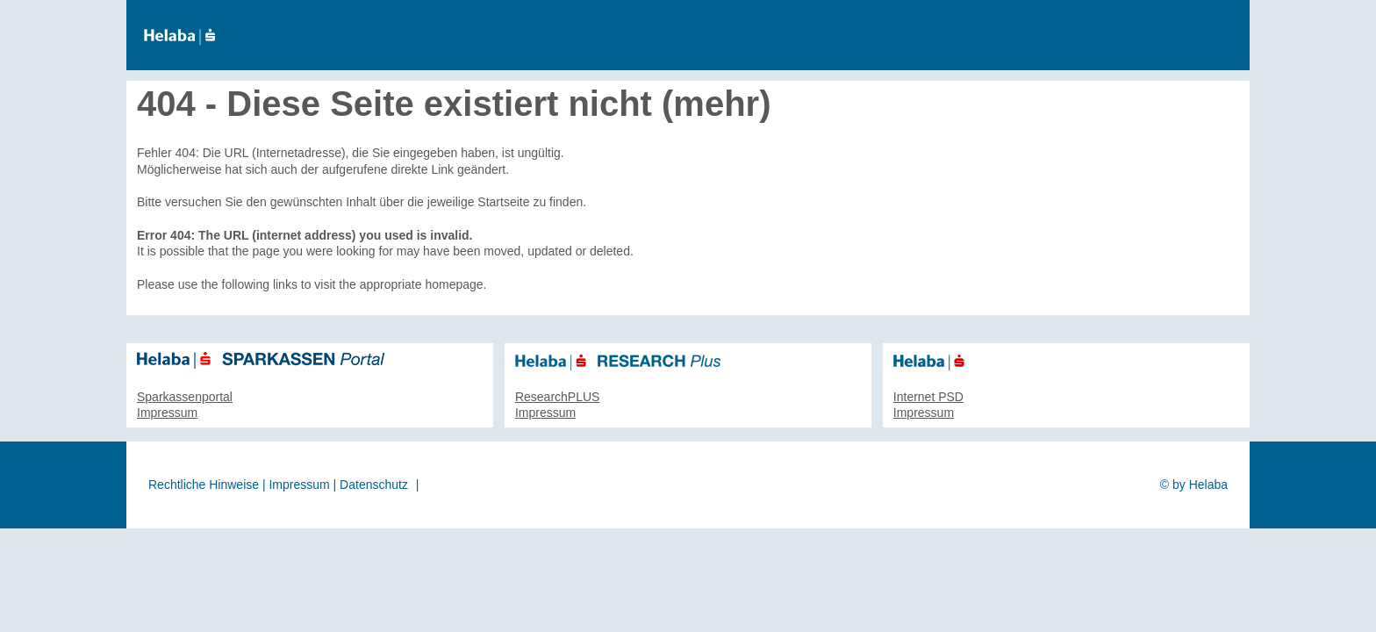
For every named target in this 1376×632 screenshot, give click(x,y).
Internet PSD (928, 397)
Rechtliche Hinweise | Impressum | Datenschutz (278, 485)
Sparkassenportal (185, 397)
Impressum (167, 413)
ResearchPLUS (557, 397)
